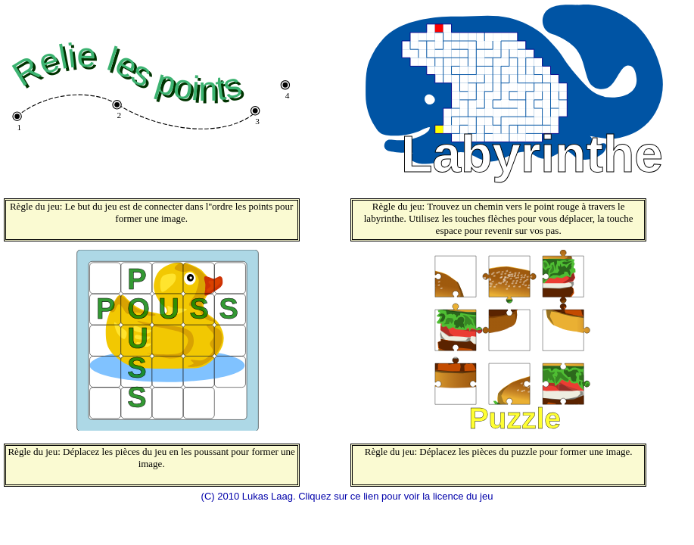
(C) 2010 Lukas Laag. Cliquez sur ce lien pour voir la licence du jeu (347, 496)
